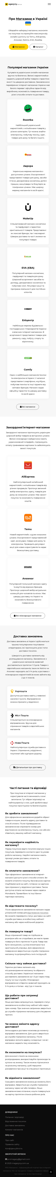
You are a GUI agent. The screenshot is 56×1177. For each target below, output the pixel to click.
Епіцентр (28, 320)
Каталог (38, 47)
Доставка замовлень (15, 1125)
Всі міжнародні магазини (27, 616)
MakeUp (28, 218)
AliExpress (28, 476)
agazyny (13, 4)
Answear (28, 578)
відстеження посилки (37, 913)
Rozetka (28, 119)
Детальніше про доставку (27, 767)
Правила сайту (12, 1144)
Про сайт (9, 1140)
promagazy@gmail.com (17, 1159)
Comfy (28, 369)
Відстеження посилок (15, 1121)
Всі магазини (27, 407)
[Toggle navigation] (49, 4)
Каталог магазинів (14, 1129)
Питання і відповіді (14, 1117)
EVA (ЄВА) (28, 267)
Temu (28, 529)
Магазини (19, 47)
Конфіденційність (13, 1148)
